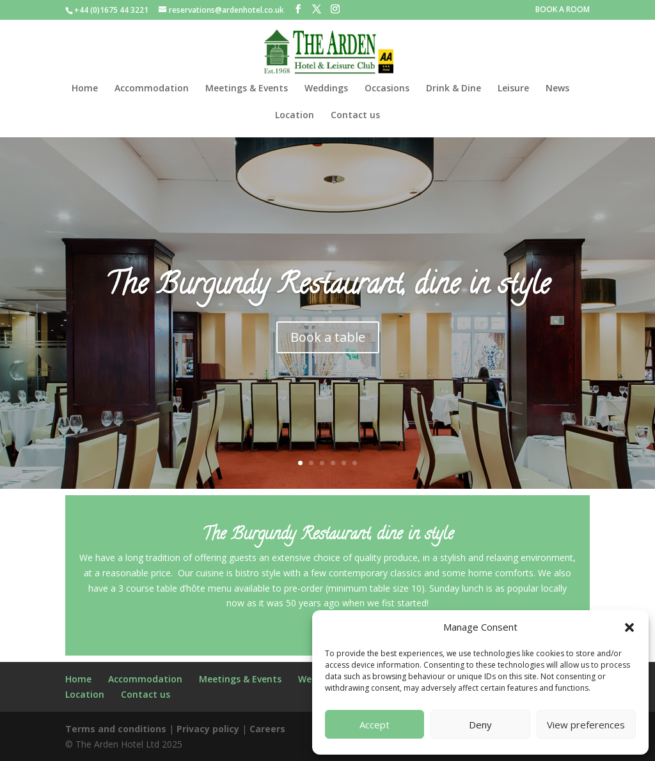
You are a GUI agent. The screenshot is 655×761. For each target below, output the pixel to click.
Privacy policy (208, 729)
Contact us (355, 116)
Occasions (387, 89)
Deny (480, 724)
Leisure (513, 89)
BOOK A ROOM (562, 10)
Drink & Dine (453, 89)
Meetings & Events (246, 89)
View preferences (586, 724)
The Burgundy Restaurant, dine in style (327, 293)
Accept (374, 724)
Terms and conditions (115, 729)
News (557, 89)
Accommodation (151, 89)
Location (294, 116)
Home (85, 89)
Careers (267, 729)
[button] (629, 627)
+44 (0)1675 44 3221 (111, 9)
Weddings (326, 89)
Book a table (327, 343)
